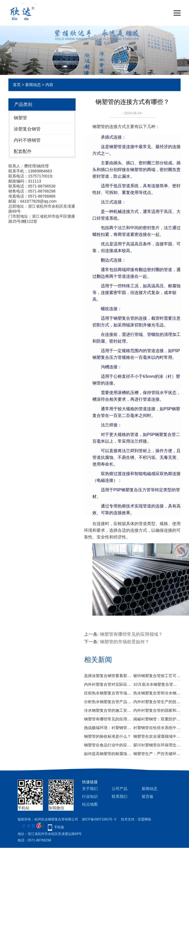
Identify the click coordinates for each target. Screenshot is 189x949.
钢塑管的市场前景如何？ (124, 641)
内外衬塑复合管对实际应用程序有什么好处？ (107, 684)
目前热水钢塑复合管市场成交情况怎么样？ (107, 693)
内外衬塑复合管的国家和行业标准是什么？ (157, 710)
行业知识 (90, 796)
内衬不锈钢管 (27, 140)
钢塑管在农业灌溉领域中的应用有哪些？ (157, 736)
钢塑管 (20, 117)
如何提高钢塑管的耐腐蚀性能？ (107, 753)
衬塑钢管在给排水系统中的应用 (157, 727)
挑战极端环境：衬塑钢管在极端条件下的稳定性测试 (107, 727)
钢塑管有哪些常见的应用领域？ (131, 634)
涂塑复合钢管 (27, 129)
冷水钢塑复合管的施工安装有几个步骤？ (107, 710)
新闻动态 (33, 84)
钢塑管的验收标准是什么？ (107, 736)
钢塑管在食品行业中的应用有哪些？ (107, 745)
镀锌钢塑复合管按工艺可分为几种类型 (157, 675)
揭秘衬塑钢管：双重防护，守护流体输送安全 (157, 719)
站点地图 (90, 804)
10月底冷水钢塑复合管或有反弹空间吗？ (157, 684)
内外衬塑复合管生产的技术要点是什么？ (157, 701)
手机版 (59, 827)
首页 (17, 84)
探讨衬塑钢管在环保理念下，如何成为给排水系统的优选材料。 (157, 745)
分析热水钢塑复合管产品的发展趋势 (107, 701)
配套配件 (23, 151)
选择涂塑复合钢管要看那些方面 (107, 675)
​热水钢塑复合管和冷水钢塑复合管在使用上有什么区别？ (157, 693)
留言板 (147, 796)
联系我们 (119, 796)
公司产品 (119, 788)
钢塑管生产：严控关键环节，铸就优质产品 (157, 753)
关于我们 (90, 788)
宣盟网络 (144, 819)
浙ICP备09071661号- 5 (99, 819)
